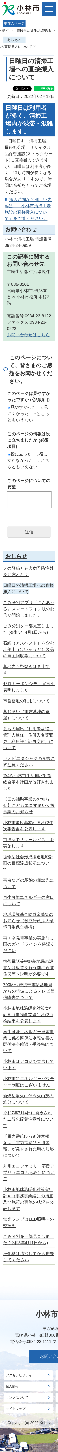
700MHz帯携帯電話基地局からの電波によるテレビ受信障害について (29, 991)
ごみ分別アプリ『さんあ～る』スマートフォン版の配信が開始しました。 (28, 609)
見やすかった (22, 407)
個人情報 (12, 1386)
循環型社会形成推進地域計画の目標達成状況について (28, 863)
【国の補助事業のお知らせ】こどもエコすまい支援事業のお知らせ (29, 805)
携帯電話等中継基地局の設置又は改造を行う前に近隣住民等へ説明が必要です (28, 967)
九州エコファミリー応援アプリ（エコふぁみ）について (29, 1172)
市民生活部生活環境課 (34, 30)
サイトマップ (15, 1408)
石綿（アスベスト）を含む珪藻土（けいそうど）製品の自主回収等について (28, 649)
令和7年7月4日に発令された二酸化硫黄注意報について (28, 1119)
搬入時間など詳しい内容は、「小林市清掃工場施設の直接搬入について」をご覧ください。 (28, 209)
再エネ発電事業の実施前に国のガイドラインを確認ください (29, 944)
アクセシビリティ (19, 1375)
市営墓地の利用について (26, 700)
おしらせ (16, 556)
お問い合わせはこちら (28, 334)
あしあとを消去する (34, 46)
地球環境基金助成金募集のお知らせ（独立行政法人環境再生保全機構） (28, 920)
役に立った (20, 454)
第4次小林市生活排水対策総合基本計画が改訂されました (28, 782)
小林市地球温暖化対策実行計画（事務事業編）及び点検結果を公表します (28, 1014)
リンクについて (17, 1397)
